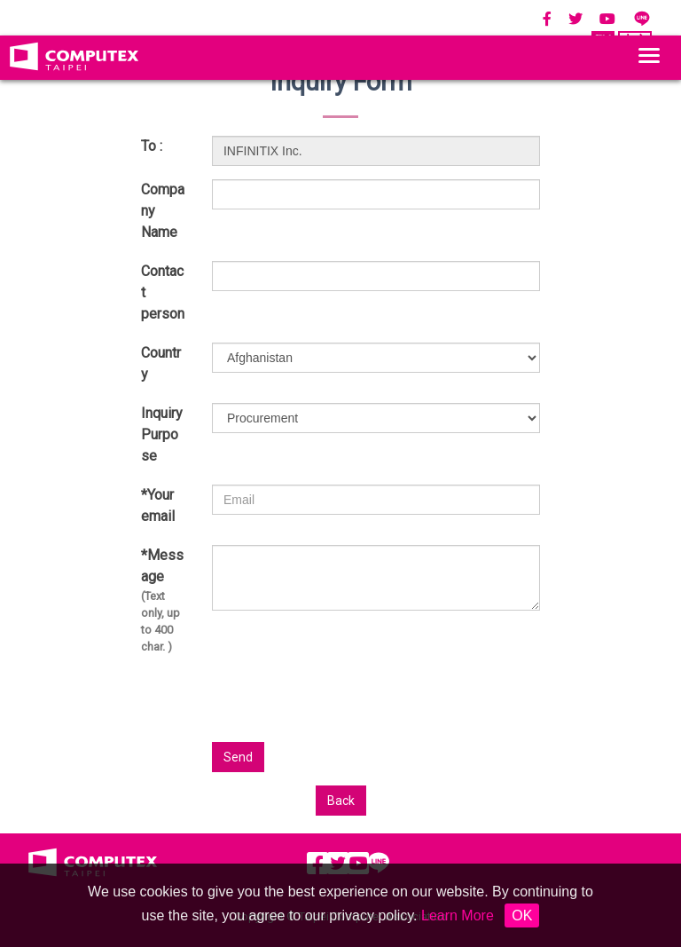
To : (151, 146)
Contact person (162, 292)
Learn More (457, 915)
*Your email (158, 505)
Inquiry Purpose (162, 434)
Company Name (162, 211)
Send (238, 757)
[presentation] (478, 707)
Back (341, 800)
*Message (163, 601)
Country (161, 363)
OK (522, 915)
